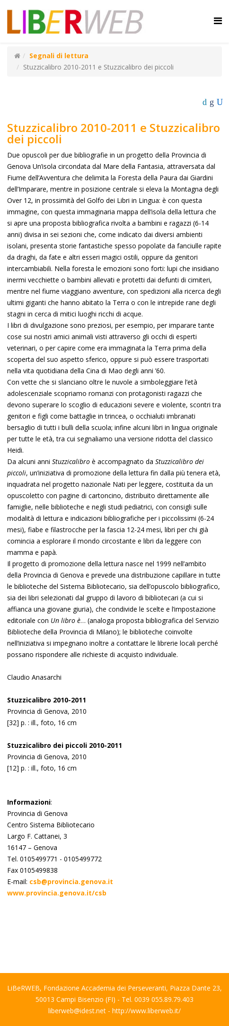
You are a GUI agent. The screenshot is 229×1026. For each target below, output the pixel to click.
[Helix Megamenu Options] (218, 20)
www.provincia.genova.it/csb (56, 892)
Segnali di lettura (58, 55)
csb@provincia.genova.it (71, 881)
